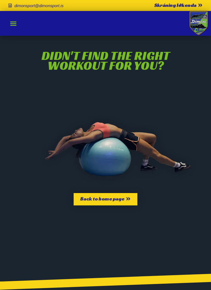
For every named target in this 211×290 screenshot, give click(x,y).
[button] (13, 23)
